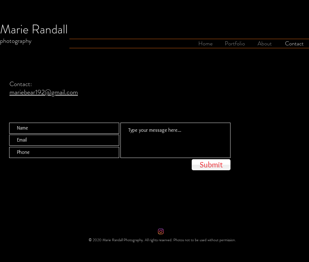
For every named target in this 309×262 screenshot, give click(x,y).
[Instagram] (161, 231)
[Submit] (211, 164)
